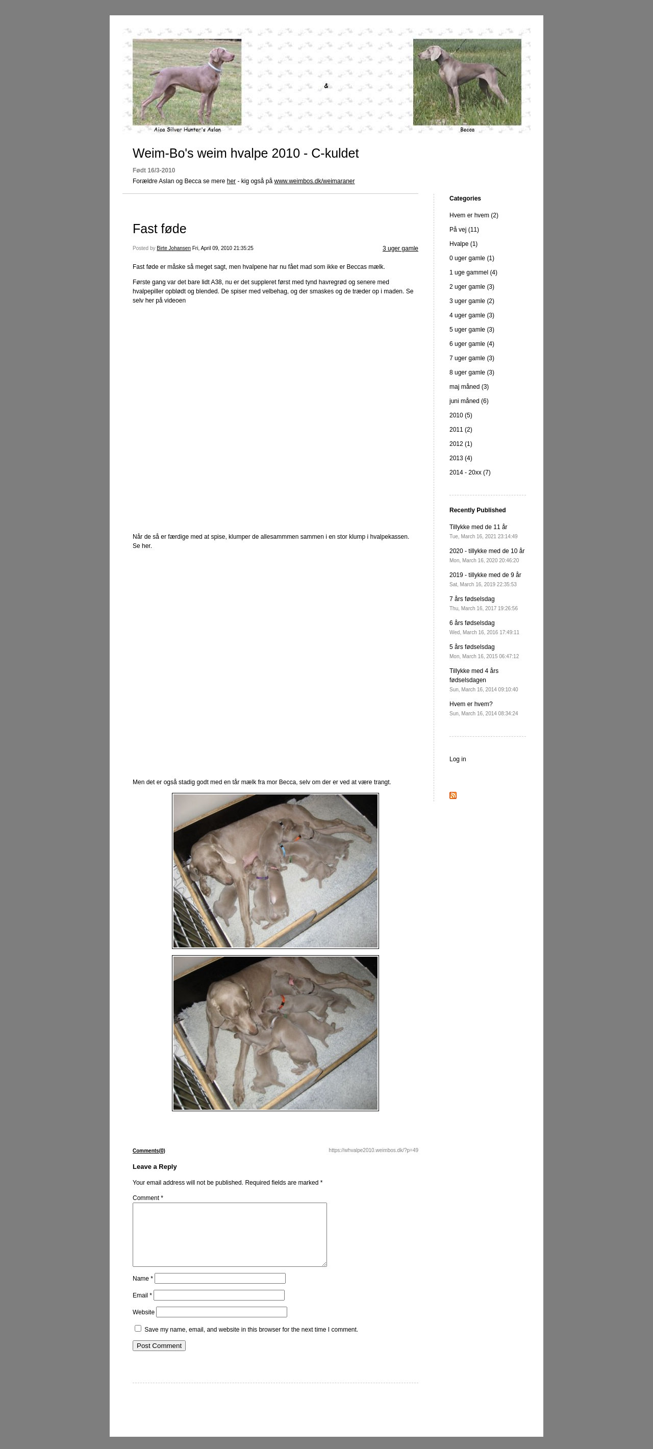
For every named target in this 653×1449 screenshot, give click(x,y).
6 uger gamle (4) (471, 343)
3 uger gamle (400, 248)
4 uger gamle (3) (471, 315)
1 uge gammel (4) (473, 272)
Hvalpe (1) (463, 243)
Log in (457, 759)
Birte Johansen (174, 248)
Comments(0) (149, 1151)
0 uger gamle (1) (471, 258)
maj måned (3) (469, 386)
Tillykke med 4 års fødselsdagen (483, 679)
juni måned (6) (469, 401)
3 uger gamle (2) (471, 301)
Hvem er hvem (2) (473, 215)
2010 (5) (460, 415)
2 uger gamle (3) (471, 286)
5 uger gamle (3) (471, 329)
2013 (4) (460, 458)
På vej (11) (464, 229)
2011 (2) (460, 429)
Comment (148, 1198)
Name (143, 1290)
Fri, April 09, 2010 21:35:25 (223, 248)
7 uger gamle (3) (471, 358)
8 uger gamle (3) (471, 372)
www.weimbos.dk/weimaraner (314, 181)
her (231, 181)
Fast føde (160, 228)
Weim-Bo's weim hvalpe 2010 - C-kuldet (246, 153)
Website (144, 1324)
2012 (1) (460, 443)
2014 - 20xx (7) (470, 472)
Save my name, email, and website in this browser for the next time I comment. (251, 1341)
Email (142, 1307)
